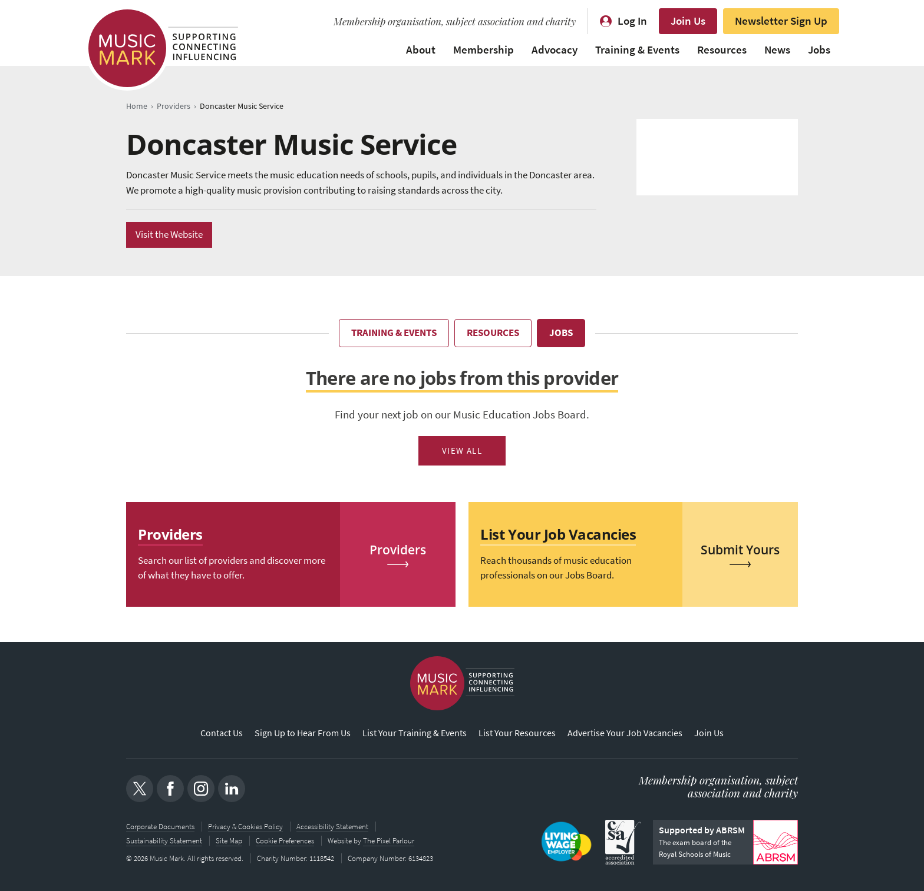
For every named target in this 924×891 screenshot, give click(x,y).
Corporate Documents (160, 827)
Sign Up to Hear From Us (303, 733)
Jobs (819, 49)
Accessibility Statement (332, 827)
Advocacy (555, 49)
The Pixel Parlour (388, 841)
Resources (722, 49)
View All (462, 451)
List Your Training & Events (414, 733)
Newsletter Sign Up (781, 21)
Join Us (688, 21)
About (420, 49)
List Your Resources (517, 733)
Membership (483, 49)
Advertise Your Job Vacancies (624, 733)
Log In (632, 21)
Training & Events (637, 49)
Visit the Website (169, 234)
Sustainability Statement (164, 841)
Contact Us (221, 733)
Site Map (229, 841)
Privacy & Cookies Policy (245, 827)
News (777, 49)
